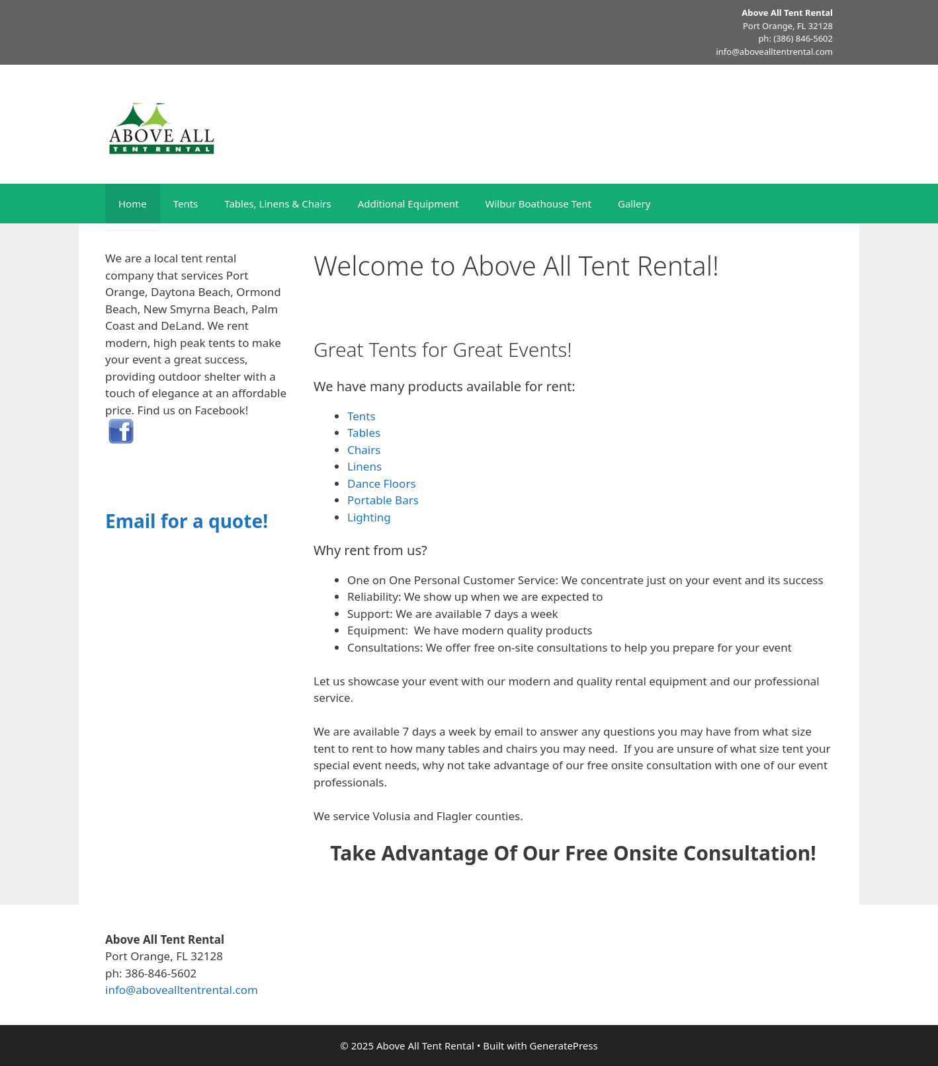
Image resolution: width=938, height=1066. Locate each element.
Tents (185, 203)
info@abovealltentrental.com (774, 51)
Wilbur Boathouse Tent (538, 203)
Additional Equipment (408, 203)
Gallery (634, 203)
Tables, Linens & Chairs (277, 203)
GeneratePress (564, 1045)
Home (132, 203)
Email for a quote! (186, 520)
